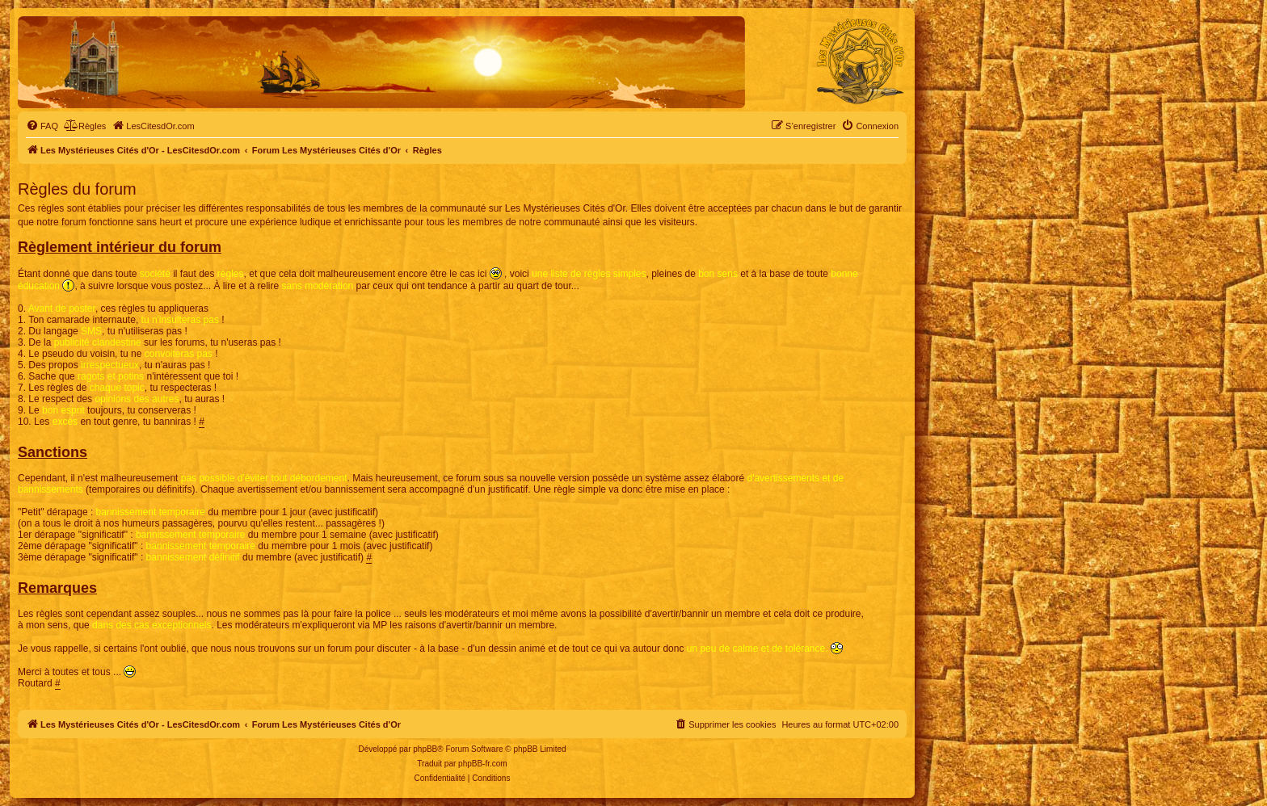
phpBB (425, 749)
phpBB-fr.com (482, 763)
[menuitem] (42, 126)
